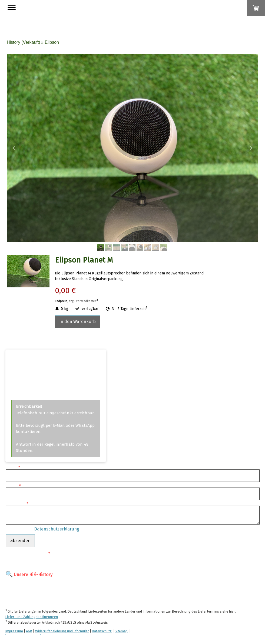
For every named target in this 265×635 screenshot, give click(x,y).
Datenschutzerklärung (56, 529)
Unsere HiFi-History (33, 574)
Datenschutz (102, 631)
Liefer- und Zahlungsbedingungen (31, 617)
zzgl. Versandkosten (83, 301)
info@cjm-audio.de (29, 392)
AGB (29, 631)
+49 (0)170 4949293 (28, 377)
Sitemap (121, 631)
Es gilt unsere (42, 529)
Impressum (14, 631)
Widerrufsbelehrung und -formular (62, 631)
